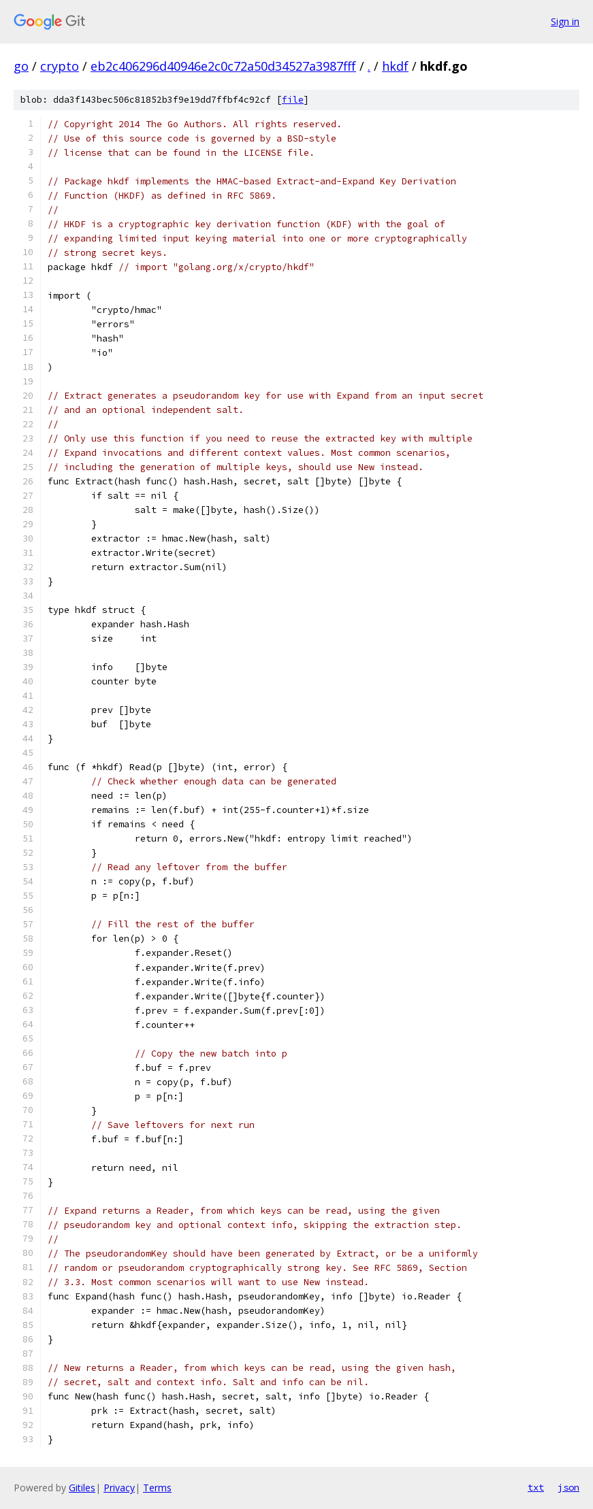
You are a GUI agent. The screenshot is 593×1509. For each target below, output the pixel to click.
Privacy (119, 1487)
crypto (59, 66)
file (293, 99)
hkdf (395, 66)
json (568, 1487)
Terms (157, 1487)
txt (536, 1487)
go (21, 66)
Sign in (565, 21)
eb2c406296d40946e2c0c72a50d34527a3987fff (223, 66)
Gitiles (82, 1487)
